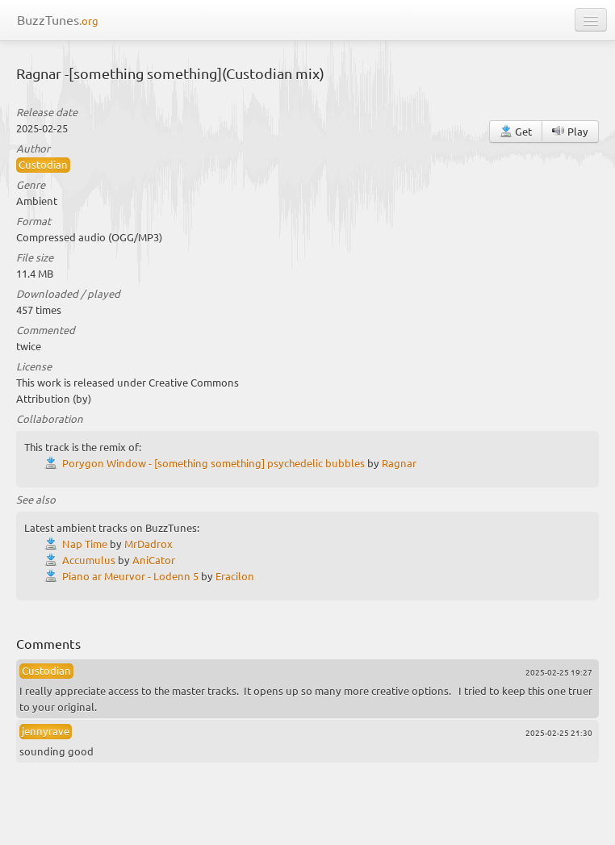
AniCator (153, 560)
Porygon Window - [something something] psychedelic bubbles (213, 463)
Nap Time (84, 543)
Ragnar (399, 463)
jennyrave (45, 731)
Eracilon (234, 576)
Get (516, 131)
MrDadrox (148, 543)
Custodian (43, 164)
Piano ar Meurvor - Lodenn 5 (130, 576)
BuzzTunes (57, 19)
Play (570, 131)
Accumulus (88, 560)
